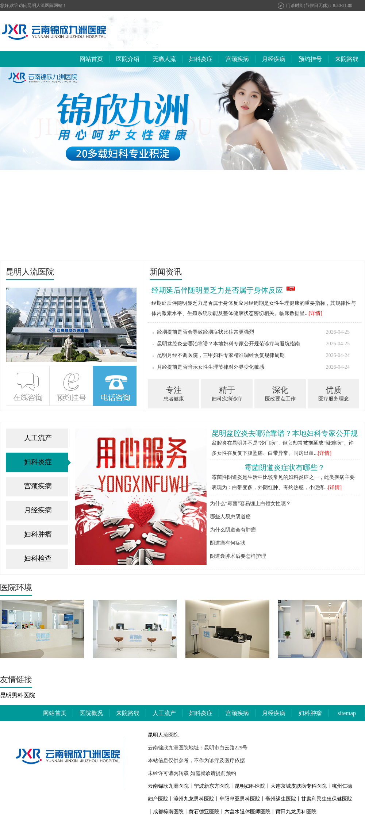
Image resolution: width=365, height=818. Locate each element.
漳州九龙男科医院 (193, 799)
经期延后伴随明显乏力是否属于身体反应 (217, 290)
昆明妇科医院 (250, 786)
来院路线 (346, 59)
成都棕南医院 (168, 811)
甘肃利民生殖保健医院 (326, 799)
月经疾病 (273, 59)
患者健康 (173, 393)
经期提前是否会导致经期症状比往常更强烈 (251, 332)
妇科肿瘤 (38, 534)
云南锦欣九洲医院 (168, 786)
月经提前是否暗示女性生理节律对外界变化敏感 (251, 367)
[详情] (315, 313)
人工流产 (38, 438)
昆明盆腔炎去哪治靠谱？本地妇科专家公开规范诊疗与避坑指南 (251, 344)
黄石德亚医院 (204, 811)
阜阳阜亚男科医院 (239, 799)
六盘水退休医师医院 (247, 811)
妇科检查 (38, 558)
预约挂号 (310, 59)
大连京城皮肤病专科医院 (298, 786)
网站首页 (91, 59)
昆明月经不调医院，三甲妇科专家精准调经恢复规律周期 (251, 355)
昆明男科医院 (17, 695)
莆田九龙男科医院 (296, 811)
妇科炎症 (200, 59)
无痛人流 (164, 59)
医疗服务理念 (333, 393)
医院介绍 (127, 59)
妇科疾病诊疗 (227, 393)
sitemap (347, 713)
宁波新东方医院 (212, 786)
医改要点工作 (280, 393)
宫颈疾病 (237, 59)
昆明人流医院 (163, 735)
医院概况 (91, 713)
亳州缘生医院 (280, 799)
